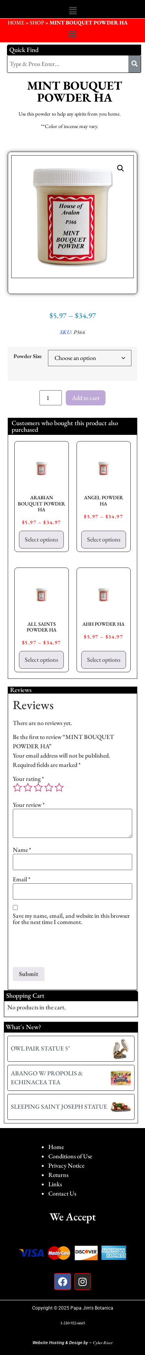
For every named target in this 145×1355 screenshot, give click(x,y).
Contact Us (62, 1193)
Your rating (28, 779)
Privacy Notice (66, 1165)
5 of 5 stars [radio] (59, 787)
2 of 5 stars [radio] (27, 787)
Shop (37, 22)
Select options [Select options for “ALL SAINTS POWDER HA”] (41, 660)
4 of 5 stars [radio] (48, 787)
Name (22, 850)
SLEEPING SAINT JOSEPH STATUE (59, 1106)
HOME (16, 22)
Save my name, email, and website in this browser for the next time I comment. (71, 919)
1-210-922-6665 (72, 1323)
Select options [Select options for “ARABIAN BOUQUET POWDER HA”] (41, 539)
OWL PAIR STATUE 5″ (40, 1048)
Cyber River (103, 1342)
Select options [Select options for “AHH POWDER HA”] (103, 660)
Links (55, 1184)
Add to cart (85, 398)
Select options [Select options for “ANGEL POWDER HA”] (103, 539)
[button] (72, 10)
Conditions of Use (70, 1156)
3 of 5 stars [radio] (38, 787)
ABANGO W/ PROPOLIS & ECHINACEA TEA (47, 1077)
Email (22, 879)
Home (56, 1147)
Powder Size (28, 356)
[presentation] (71, 948)
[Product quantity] (50, 397)
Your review (29, 805)
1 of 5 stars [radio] (17, 787)
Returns (58, 1175)
